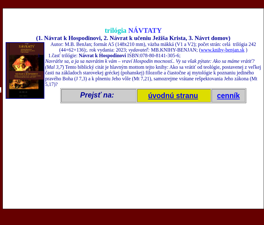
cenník (228, 96)
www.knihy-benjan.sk (222, 49)
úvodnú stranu (173, 96)
